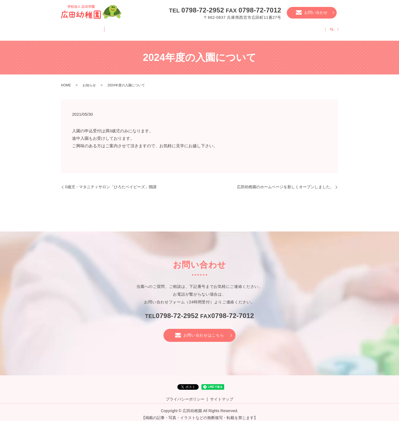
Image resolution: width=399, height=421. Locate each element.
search (331, 29)
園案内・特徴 (106, 29)
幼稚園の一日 (142, 29)
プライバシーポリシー (185, 395)
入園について (242, 29)
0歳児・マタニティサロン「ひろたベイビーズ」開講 (111, 182)
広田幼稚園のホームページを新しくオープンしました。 (285, 182)
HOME (76, 29)
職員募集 (311, 29)
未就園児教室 (279, 29)
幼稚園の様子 (178, 29)
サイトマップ (221, 395)
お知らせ (89, 81)
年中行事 (210, 29)
